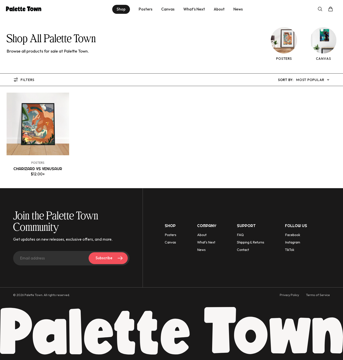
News (238, 9)
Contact (243, 250)
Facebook (292, 235)
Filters (23, 79)
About (219, 9)
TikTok (289, 250)
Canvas (168, 9)
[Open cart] (330, 9)
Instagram (292, 242)
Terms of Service (318, 295)
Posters (145, 9)
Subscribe (110, 258)
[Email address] (71, 258)
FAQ (240, 235)
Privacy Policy (289, 295)
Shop (121, 9)
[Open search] (320, 9)
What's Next (194, 9)
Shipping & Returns (250, 242)
